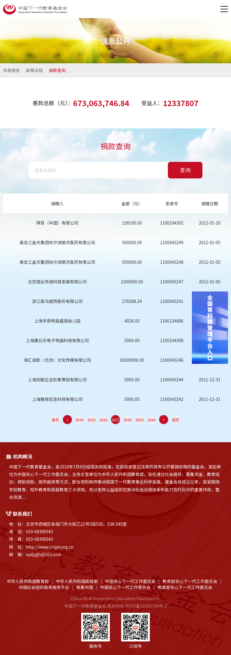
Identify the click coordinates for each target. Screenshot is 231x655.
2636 (104, 419)
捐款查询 (57, 70)
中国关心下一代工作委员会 (130, 581)
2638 (128, 419)
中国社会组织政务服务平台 (44, 587)
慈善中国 (84, 587)
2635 (92, 419)
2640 (152, 419)
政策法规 (34, 70)
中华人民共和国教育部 (28, 581)
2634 (79, 419)
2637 (116, 419)
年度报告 (11, 70)
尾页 (175, 419)
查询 (185, 170)
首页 (55, 419)
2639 (140, 419)
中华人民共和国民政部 (77, 581)
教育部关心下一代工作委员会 (189, 581)
